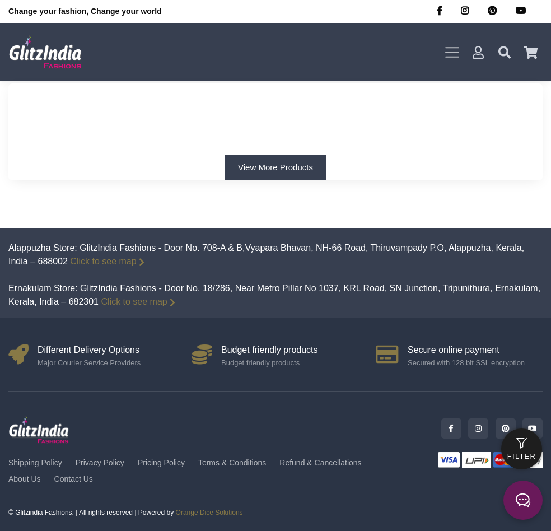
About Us (24, 478)
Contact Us (73, 478)
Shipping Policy (35, 462)
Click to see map (107, 261)
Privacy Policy (100, 462)
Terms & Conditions (232, 462)
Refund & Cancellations (320, 462)
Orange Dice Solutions (209, 512)
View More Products (275, 167)
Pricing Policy (161, 462)
